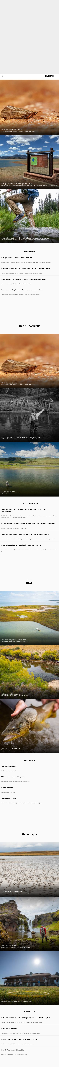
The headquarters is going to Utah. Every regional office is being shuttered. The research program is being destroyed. (28, 539)
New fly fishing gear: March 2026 (12, 1050)
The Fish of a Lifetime (9, 946)
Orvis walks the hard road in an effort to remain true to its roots (23, 279)
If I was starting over (8, 491)
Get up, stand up (7, 787)
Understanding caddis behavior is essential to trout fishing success (18, 131)
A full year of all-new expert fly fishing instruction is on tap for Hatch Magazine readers (20, 294)
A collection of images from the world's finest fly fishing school (17, 893)
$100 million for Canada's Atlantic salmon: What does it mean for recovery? (28, 523)
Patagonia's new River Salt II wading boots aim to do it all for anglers (25, 238)
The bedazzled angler (8, 766)
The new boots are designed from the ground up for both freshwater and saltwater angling (24, 239)
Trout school (5, 1000)
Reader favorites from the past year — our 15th (13, 750)
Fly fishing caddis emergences (12, 129)
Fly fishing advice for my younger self (10, 493)
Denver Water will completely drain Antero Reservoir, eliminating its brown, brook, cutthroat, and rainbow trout (29, 185)
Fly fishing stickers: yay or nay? (8, 770)
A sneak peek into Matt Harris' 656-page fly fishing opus (15, 947)
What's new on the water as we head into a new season (14, 1054)
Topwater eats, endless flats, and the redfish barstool (14, 641)
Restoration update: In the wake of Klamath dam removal (21, 545)
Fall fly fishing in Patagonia (10, 694)
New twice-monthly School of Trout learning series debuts (21, 290)
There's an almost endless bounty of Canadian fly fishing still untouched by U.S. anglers (21, 803)
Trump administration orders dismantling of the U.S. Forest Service (25, 534)
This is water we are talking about (13, 777)
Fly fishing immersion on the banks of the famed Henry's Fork (16, 1001)
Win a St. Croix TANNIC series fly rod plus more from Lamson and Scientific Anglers (20, 1033)
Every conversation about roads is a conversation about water (15, 781)
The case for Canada (8, 798)
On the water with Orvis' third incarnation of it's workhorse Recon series (17, 1044)
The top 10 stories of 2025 (10, 748)
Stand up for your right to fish (8, 792)
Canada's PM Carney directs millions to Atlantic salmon (13, 528)
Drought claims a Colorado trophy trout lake (16, 184)
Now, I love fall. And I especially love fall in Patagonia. (15, 695)
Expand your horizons (9, 1028)
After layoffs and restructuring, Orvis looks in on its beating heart (16, 283)
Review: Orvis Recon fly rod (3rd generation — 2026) (19, 1039)
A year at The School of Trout (11, 891)
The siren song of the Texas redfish (13, 640)
